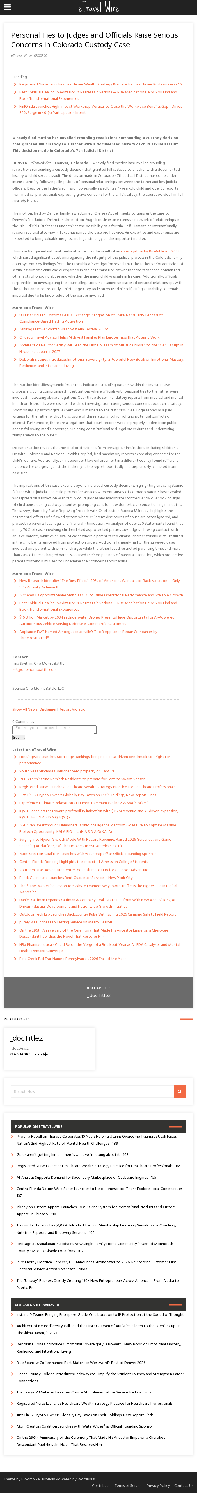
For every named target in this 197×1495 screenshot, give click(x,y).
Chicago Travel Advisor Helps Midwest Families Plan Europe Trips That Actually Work (89, 337)
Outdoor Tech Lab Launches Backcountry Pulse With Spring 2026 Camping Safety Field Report (97, 916)
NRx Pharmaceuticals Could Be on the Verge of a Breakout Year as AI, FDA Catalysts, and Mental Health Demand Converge (99, 949)
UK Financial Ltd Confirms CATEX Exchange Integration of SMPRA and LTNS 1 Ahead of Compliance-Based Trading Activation (91, 318)
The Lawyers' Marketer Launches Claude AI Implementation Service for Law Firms (84, 1394)
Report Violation (73, 709)
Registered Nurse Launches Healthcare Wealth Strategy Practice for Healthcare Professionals (97, 789)
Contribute (101, 1487)
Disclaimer (48, 709)
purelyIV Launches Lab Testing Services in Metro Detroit (66, 924)
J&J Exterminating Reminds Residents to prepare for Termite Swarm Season (82, 781)
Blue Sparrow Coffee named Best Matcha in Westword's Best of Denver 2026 (81, 1364)
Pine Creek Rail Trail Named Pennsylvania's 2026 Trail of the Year (72, 960)
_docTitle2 (98, 997)
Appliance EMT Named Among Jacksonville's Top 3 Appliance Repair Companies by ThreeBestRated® (88, 635)
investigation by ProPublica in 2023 (150, 251)
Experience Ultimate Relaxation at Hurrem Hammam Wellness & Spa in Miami (83, 805)
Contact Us (183, 1487)
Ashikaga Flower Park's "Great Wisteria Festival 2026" (63, 329)
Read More (20, 1056)
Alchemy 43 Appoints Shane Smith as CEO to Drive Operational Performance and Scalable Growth (101, 595)
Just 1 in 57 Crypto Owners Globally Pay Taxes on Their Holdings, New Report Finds (87, 797)
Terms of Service (129, 1487)
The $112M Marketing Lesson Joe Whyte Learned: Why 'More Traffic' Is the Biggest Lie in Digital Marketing (98, 891)
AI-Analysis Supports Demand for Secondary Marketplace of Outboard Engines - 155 (86, 1179)
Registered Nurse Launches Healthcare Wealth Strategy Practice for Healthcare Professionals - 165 (101, 84)
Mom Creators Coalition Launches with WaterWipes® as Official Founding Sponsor (87, 856)
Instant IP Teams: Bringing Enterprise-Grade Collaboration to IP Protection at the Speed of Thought (100, 1316)
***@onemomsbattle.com (34, 670)
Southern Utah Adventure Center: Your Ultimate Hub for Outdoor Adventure (83, 872)
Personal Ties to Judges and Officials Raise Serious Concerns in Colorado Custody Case (94, 39)
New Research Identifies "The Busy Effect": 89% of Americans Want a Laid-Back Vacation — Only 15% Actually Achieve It (99, 584)
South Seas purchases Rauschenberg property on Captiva (66, 773)
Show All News (24, 709)
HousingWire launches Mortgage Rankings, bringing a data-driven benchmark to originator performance (94, 762)
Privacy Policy (158, 1487)
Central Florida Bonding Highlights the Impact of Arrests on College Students (83, 863)
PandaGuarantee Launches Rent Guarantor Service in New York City (76, 879)
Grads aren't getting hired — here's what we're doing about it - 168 (73, 1156)
